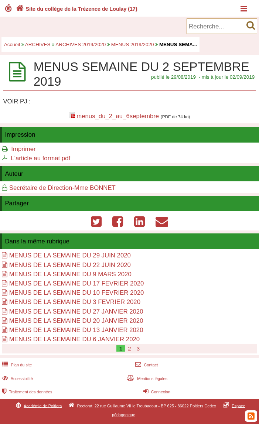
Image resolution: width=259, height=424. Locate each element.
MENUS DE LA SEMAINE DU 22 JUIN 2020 (70, 265)
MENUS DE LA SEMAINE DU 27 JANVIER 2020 (76, 311)
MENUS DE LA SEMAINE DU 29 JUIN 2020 (70, 255)
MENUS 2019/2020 (132, 44)
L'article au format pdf (40, 158)
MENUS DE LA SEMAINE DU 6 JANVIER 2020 (74, 339)
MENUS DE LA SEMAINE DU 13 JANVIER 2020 (76, 330)
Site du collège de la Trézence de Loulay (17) (75, 9)
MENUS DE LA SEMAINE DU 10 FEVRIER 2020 (76, 292)
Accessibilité (17, 378)
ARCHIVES (38, 44)
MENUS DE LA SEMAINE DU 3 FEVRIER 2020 (74, 301)
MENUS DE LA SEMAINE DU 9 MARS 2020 (70, 274)
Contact (146, 365)
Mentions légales (146, 378)
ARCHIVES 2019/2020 (80, 44)
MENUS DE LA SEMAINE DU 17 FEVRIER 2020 (76, 283)
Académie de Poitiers (43, 405)
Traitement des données (26, 392)
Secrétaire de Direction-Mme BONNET (62, 187)
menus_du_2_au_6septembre (117, 116)
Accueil (12, 44)
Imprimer (23, 149)
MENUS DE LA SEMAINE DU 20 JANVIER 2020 (76, 320)
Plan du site (16, 365)
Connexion (156, 392)
